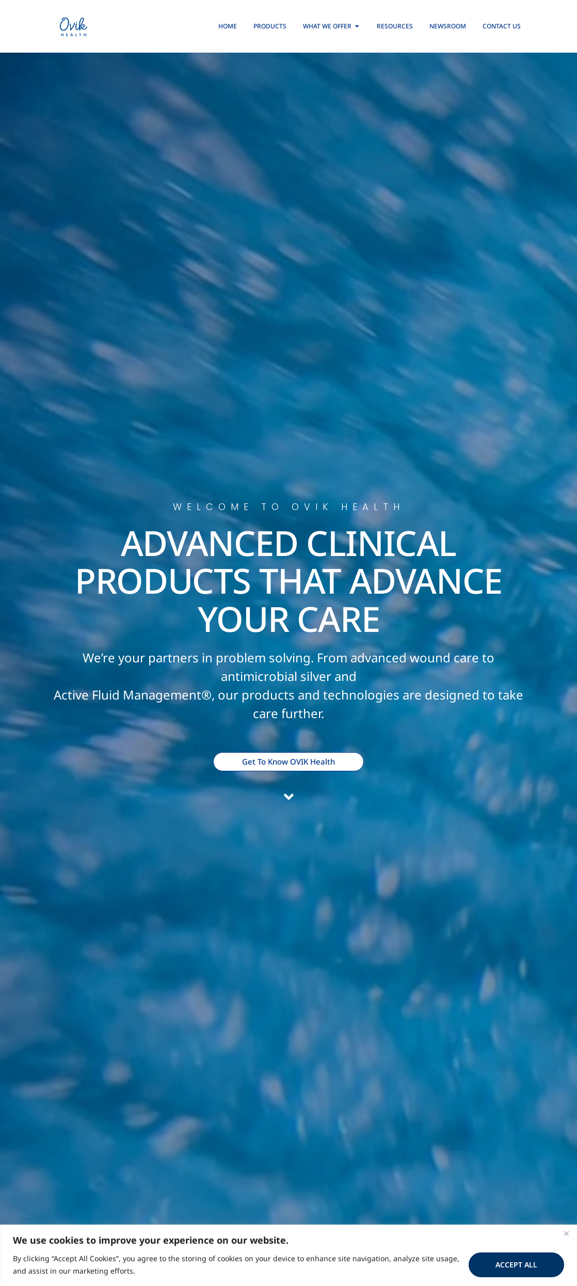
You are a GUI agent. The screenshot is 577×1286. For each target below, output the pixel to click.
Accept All (516, 1264)
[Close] (566, 1233)
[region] (288, 1255)
